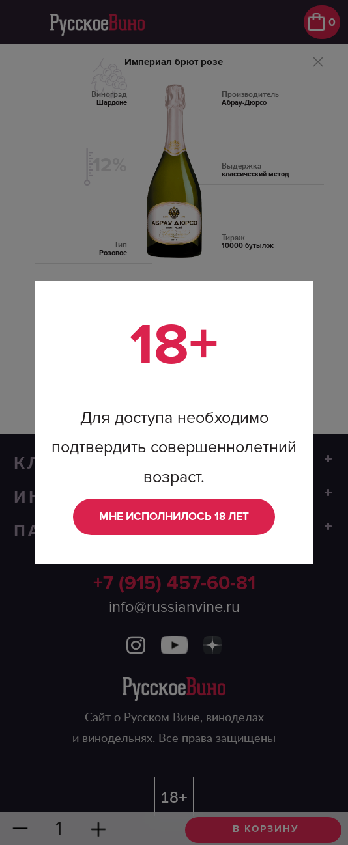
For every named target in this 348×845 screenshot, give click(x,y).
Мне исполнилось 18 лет (174, 516)
